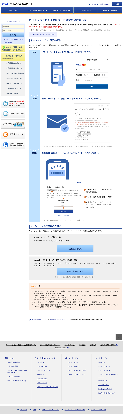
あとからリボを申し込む (12, 78)
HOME (94, 4)
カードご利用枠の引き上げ (16, 381)
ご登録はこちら (75, 249)
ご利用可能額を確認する (12, 68)
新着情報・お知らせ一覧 (58, 320)
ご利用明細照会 (12, 366)
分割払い (40, 374)
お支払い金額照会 (13, 362)
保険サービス (102, 381)
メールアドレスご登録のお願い (44, 34)
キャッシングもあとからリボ (47, 387)
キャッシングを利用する (12, 83)
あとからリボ (42, 366)
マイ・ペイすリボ (43, 370)
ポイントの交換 (73, 362)
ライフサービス (103, 385)
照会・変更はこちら (75, 271)
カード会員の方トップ (14, 21)
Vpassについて (9, 42)
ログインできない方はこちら (13, 39)
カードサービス (101, 358)
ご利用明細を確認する (11, 63)
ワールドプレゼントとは (76, 374)
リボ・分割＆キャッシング (45, 358)
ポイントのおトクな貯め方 (77, 370)
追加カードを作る (10, 94)
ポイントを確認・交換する (13, 73)
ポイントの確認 (73, 366)
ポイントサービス (72, 358)
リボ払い (40, 362)
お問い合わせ (104, 4)
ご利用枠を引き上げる (11, 88)
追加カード (102, 362)
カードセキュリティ (105, 389)
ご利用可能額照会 (13, 376)
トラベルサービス (104, 370)
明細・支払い (10, 358)
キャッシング (42, 383)
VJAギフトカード (104, 366)
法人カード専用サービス (106, 393)
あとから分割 (42, 379)
